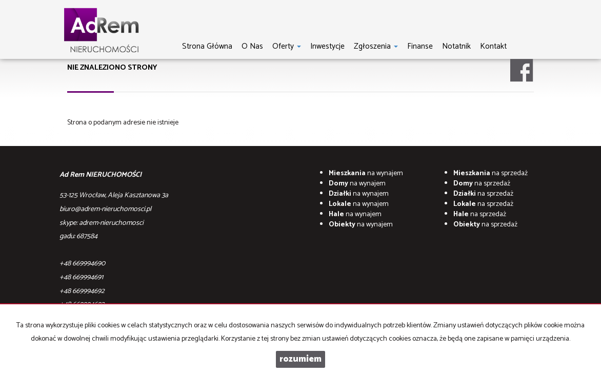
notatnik (456, 46)
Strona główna (207, 46)
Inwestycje (327, 46)
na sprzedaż (490, 173)
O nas (252, 46)
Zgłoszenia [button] (376, 46)
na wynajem (366, 173)
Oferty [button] (286, 46)
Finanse (420, 46)
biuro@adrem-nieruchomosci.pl (105, 209)
